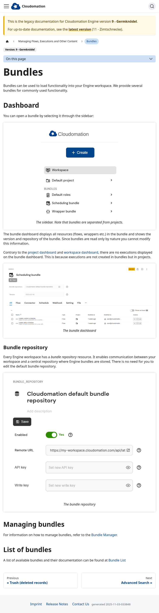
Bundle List (117, 560)
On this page (16, 59)
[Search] (152, 6)
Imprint (36, 604)
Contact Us (80, 604)
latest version (80, 29)
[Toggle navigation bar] (6, 6)
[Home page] (7, 41)
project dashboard (42, 252)
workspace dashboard (81, 252)
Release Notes (57, 604)
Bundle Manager (104, 535)
